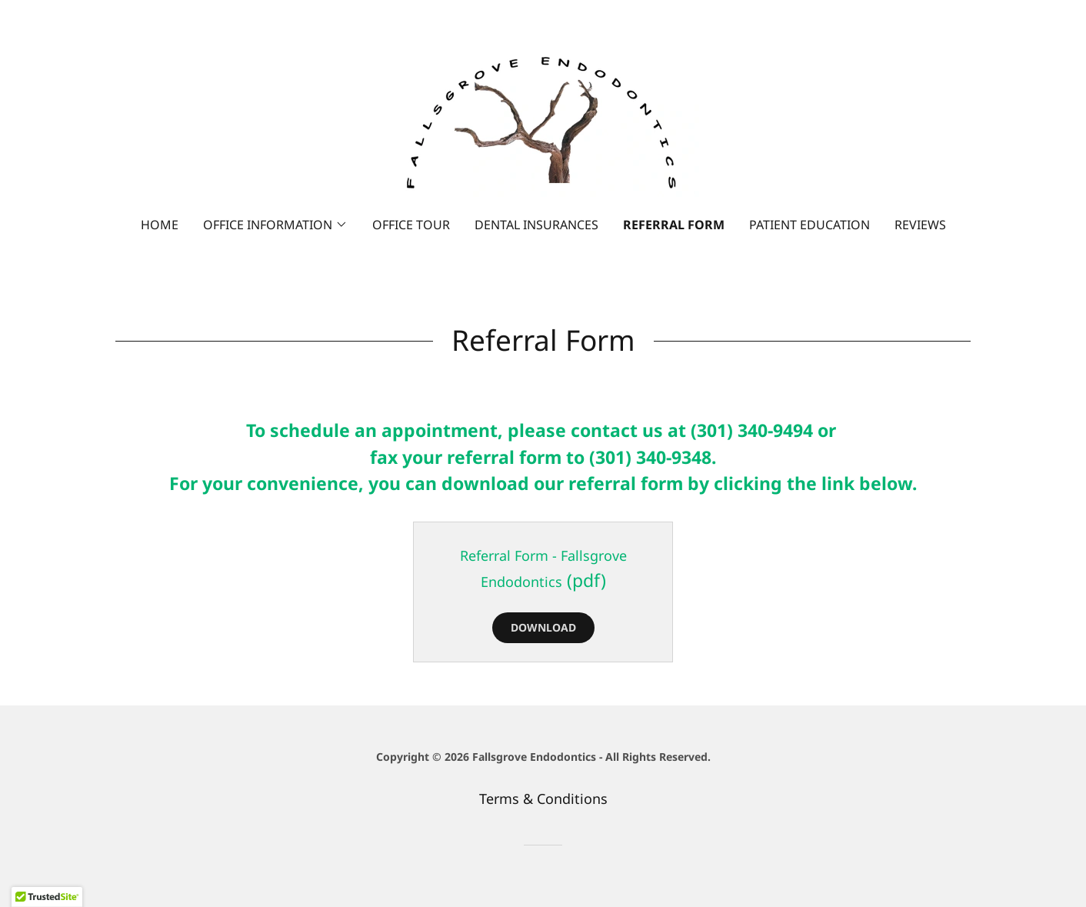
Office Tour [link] (411, 224)
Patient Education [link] (809, 224)
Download (543, 627)
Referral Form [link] (674, 224)
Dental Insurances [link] (536, 224)
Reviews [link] (920, 224)
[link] (543, 118)
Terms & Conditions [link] (543, 798)
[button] (275, 224)
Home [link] (159, 224)
